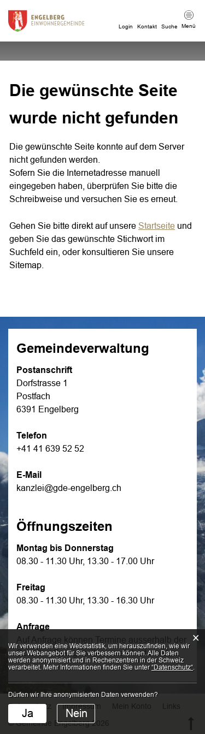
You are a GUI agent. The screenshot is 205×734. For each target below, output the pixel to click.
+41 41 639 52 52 (50, 448)
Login (126, 26)
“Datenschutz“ (172, 667)
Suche (169, 26)
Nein (76, 713)
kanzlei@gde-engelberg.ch (68, 488)
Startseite (156, 225)
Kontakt (147, 26)
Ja (27, 713)
